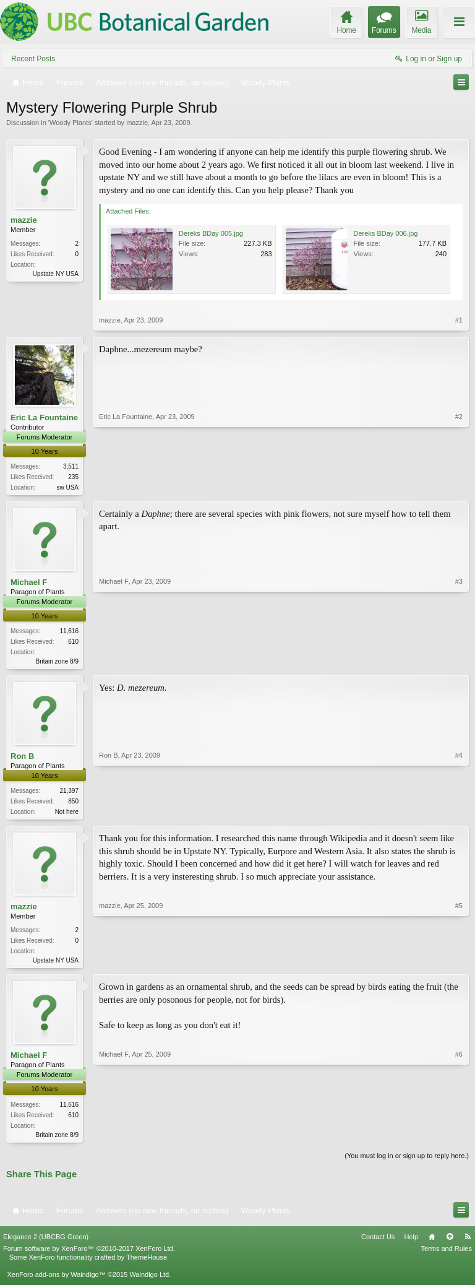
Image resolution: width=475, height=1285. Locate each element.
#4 (459, 812)
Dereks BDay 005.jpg (211, 233)
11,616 (69, 632)
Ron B (22, 758)
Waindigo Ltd (149, 1280)
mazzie (137, 122)
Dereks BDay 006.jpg (386, 233)
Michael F (29, 583)
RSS (467, 1242)
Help (411, 1242)
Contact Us (378, 1242)
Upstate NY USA (56, 273)
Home (431, 1242)
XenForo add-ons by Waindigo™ (56, 1280)
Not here (67, 814)
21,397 (69, 793)
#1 (459, 320)
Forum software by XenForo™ (89, 1254)
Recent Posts (33, 58)
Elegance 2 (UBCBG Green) (45, 1242)
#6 (459, 1137)
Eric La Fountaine (44, 417)
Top (449, 1242)
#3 (459, 661)
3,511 (71, 466)
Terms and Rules (446, 1254)
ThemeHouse (146, 1263)
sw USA (67, 487)
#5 (459, 962)
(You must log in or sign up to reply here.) (406, 1161)
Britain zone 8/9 (57, 662)
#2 (459, 486)
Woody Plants (70, 122)
